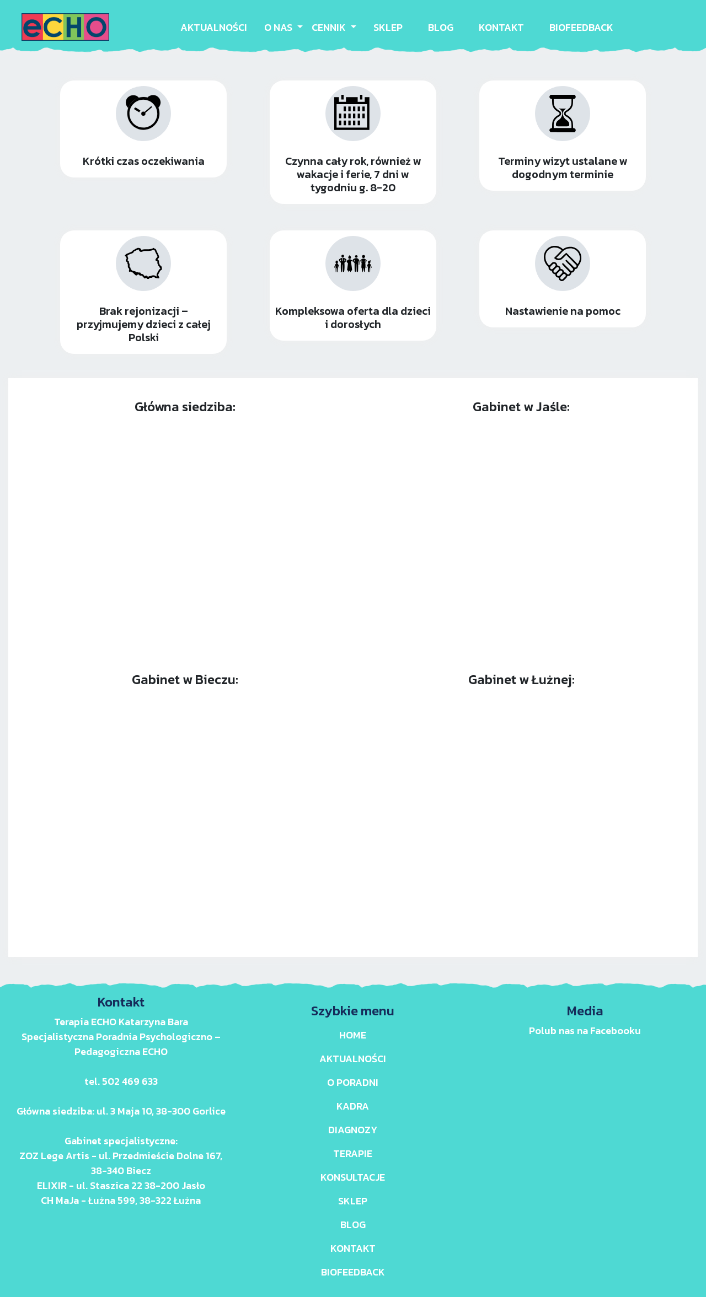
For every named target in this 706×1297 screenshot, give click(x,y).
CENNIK (330, 27)
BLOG (440, 27)
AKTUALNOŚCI (213, 27)
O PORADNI (352, 1082)
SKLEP (388, 27)
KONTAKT (501, 27)
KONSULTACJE (352, 1177)
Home (352, 1034)
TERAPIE (352, 1153)
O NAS (279, 27)
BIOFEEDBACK (581, 27)
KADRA (352, 1106)
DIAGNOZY (352, 1129)
